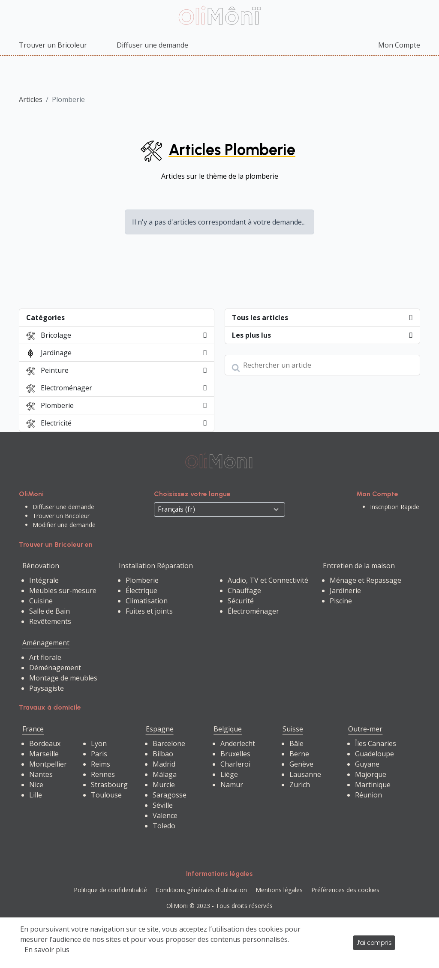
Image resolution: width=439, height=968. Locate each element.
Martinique (373, 784)
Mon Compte (399, 45)
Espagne (160, 729)
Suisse (293, 729)
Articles (30, 99)
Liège (229, 774)
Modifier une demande (64, 525)
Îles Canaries (375, 743)
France (33, 729)
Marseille (44, 753)
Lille (35, 795)
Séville (163, 805)
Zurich (299, 784)
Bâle (296, 743)
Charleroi (235, 764)
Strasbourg (109, 784)
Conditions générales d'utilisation (201, 890)
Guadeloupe (374, 753)
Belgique (227, 729)
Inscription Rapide (394, 507)
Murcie (164, 784)
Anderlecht (237, 743)
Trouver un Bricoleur (53, 45)
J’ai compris (374, 942)
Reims (100, 764)
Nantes (41, 774)
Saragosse (169, 795)
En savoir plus (46, 949)
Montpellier (48, 764)
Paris (99, 753)
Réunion (368, 795)
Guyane (367, 764)
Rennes (103, 774)
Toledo (164, 825)
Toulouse (106, 795)
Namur (231, 784)
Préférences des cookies (345, 890)
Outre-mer (365, 729)
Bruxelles (235, 753)
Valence (165, 815)
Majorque (370, 774)
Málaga (165, 774)
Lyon (99, 743)
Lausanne (305, 774)
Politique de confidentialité (110, 890)
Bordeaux (44, 743)
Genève (301, 764)
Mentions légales (279, 890)
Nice (36, 784)
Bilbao (163, 753)
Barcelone (169, 743)
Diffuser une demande (152, 45)
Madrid (164, 764)
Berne (299, 753)
